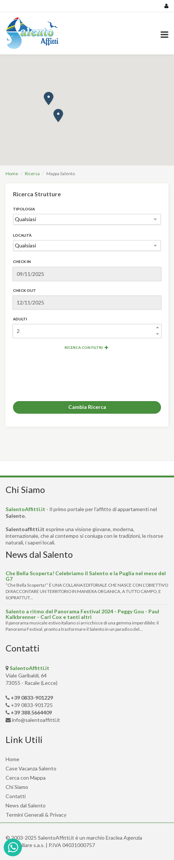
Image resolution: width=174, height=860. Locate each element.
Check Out (24, 290)
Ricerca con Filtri (86, 347)
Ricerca (32, 173)
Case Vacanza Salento (31, 768)
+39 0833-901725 (32, 705)
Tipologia (24, 209)
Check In (22, 261)
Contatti (16, 796)
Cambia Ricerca (87, 407)
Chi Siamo (17, 787)
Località (22, 235)
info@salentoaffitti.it (36, 720)
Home (12, 173)
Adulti (20, 319)
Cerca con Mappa (26, 777)
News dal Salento (26, 805)
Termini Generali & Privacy (36, 814)
